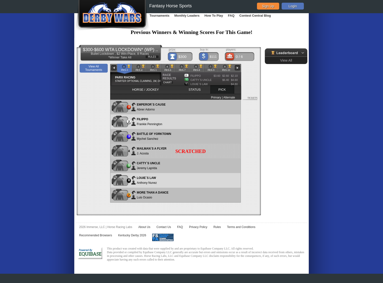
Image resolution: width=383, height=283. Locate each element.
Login (292, 6)
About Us (144, 227)
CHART (167, 82)
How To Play (213, 15)
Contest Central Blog (255, 15)
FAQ (231, 15)
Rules (217, 227)
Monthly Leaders (186, 15)
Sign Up (268, 6)
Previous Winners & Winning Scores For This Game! (192, 32)
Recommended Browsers (95, 235)
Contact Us (164, 227)
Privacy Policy (198, 227)
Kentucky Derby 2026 (132, 235)
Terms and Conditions (241, 227)
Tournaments (159, 15)
